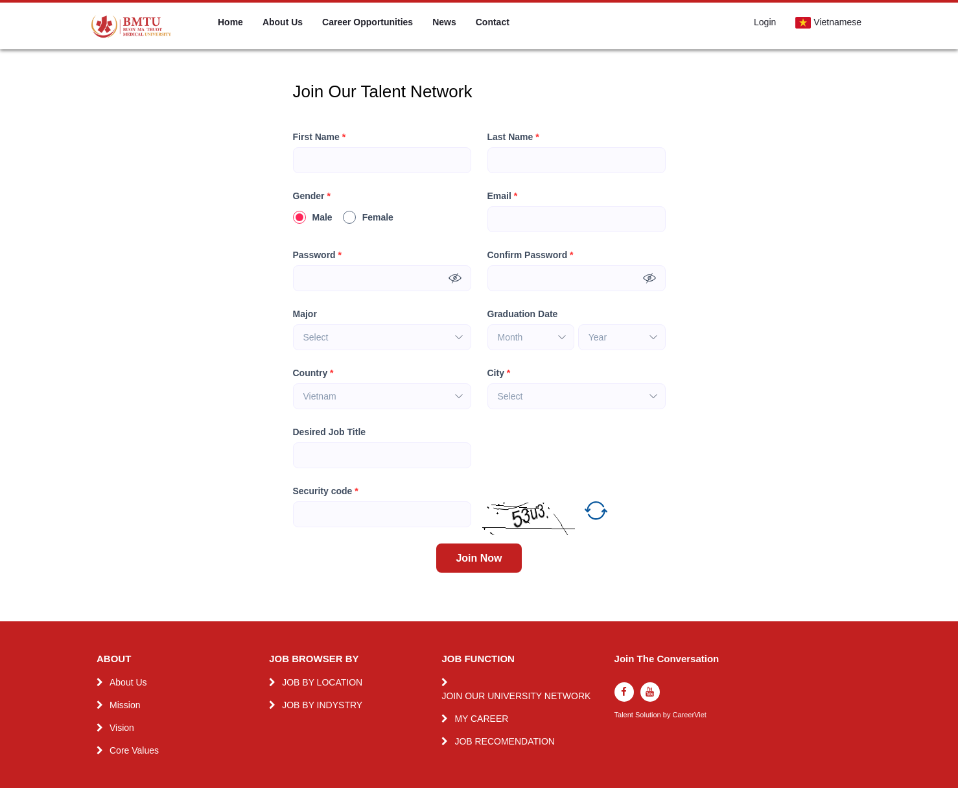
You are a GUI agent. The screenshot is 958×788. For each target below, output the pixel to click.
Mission (125, 705)
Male (313, 217)
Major (305, 314)
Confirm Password (530, 255)
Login (765, 22)
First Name (319, 137)
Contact (492, 22)
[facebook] (624, 692)
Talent (624, 715)
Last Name (513, 137)
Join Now (479, 558)
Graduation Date (522, 314)
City (499, 373)
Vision (122, 727)
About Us (283, 22)
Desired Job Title (329, 432)
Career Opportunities (367, 22)
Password (317, 255)
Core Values (134, 750)
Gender (312, 196)
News (444, 22)
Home (230, 22)
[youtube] (650, 692)
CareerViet (689, 715)
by (668, 715)
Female (368, 217)
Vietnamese (828, 23)
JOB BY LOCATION (322, 682)
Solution (649, 715)
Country (313, 373)
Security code (325, 491)
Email (502, 196)
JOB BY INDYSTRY (322, 705)
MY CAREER (481, 718)
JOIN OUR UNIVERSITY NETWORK (515, 696)
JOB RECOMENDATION (504, 741)
